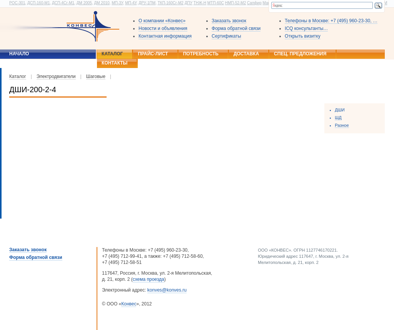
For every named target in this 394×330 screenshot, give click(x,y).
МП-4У (130, 3)
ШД (338, 117)
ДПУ (188, 3)
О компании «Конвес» (162, 20)
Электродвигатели (56, 76)
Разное (342, 125)
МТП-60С (215, 3)
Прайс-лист (153, 53)
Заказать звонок (229, 20)
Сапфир (254, 3)
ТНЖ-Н (200, 3)
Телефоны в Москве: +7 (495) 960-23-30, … (331, 20)
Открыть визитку (303, 36)
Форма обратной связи (236, 28)
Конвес (128, 304)
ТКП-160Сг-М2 (171, 3)
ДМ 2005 (84, 3)
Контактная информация (165, 36)
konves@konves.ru (167, 290)
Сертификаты (226, 36)
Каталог (112, 53)
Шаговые (95, 76)
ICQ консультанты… (306, 28)
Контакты (114, 63)
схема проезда (148, 279)
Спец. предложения (300, 53)
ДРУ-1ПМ (147, 3)
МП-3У (117, 3)
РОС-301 (17, 3)
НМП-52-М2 (235, 3)
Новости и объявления (163, 28)
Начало (19, 53)
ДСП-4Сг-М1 (63, 3)
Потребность (201, 53)
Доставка (246, 53)
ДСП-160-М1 (38, 3)
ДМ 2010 (101, 3)
